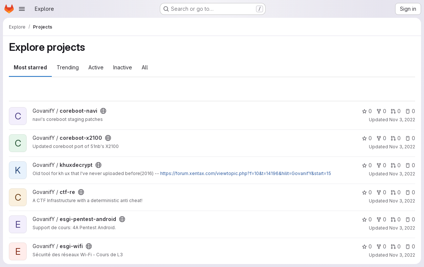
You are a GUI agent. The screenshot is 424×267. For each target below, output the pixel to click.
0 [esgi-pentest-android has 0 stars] (367, 219)
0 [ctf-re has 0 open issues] (410, 192)
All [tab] (145, 67)
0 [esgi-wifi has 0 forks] (381, 246)
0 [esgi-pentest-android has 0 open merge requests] (396, 219)
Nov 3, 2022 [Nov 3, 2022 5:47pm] (402, 119)
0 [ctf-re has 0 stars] (367, 192)
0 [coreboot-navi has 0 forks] (381, 111)
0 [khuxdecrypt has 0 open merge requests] (396, 165)
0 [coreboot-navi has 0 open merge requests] (396, 111)
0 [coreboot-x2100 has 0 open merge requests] (396, 138)
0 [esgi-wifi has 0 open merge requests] (396, 246)
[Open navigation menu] (22, 9)
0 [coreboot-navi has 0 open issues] (410, 111)
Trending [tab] (68, 67)
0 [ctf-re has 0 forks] (381, 192)
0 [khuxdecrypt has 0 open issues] (410, 165)
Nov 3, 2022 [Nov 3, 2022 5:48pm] (402, 174)
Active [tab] (96, 67)
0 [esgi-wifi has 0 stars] (367, 246)
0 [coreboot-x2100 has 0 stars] (367, 138)
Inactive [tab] (122, 67)
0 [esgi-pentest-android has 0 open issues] (410, 219)
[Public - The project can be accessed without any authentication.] (103, 111)
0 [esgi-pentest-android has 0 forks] (381, 219)
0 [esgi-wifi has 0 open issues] (410, 246)
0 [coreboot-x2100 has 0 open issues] (410, 138)
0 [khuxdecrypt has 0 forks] (381, 165)
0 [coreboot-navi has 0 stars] (367, 111)
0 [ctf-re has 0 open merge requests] (396, 192)
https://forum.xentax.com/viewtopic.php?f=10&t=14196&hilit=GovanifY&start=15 (245, 173)
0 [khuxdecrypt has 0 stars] (367, 165)
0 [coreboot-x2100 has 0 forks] (381, 138)
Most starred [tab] (30, 67)
